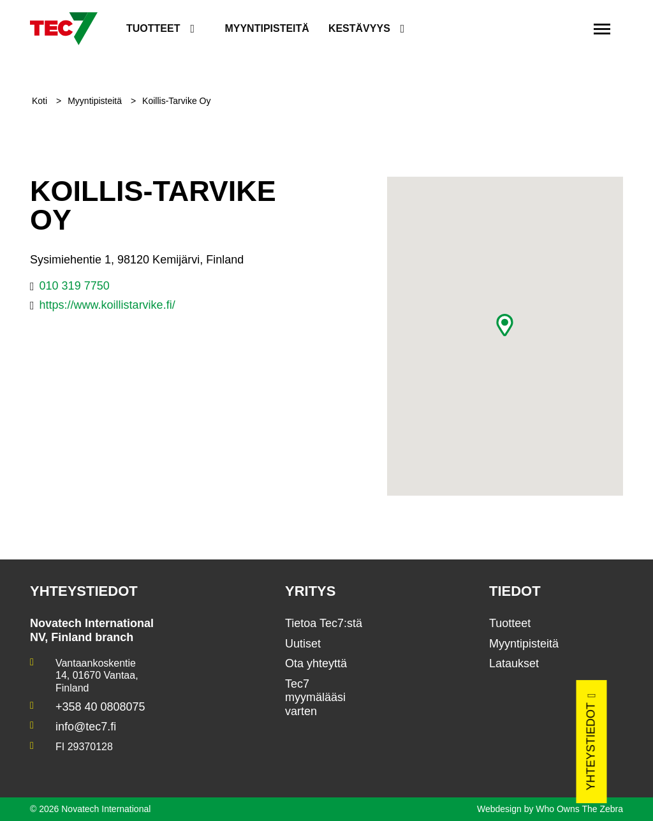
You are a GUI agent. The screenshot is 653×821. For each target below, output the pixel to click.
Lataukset (514, 663)
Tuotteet (153, 28)
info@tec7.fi (85, 726)
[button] (505, 325)
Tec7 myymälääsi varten (315, 697)
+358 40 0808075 (100, 706)
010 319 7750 (75, 285)
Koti (41, 101)
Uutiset (303, 643)
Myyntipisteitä (266, 28)
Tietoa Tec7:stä (323, 623)
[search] (568, 29)
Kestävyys (359, 28)
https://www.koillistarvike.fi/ (107, 305)
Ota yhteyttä (316, 663)
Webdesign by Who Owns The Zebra (550, 809)
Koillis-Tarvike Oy (176, 101)
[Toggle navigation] (602, 28)
